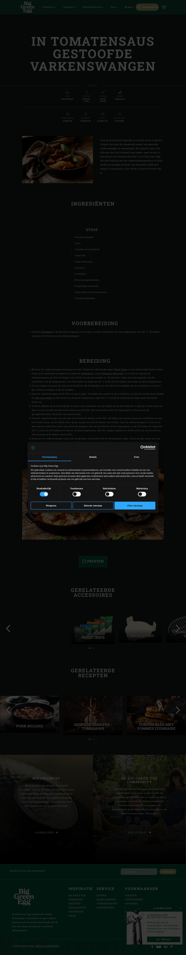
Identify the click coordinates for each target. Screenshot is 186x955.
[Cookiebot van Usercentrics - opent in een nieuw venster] (142, 447)
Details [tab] (93, 456)
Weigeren (51, 505)
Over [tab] (136, 456)
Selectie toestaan (93, 505)
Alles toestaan (135, 505)
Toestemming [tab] (49, 456)
